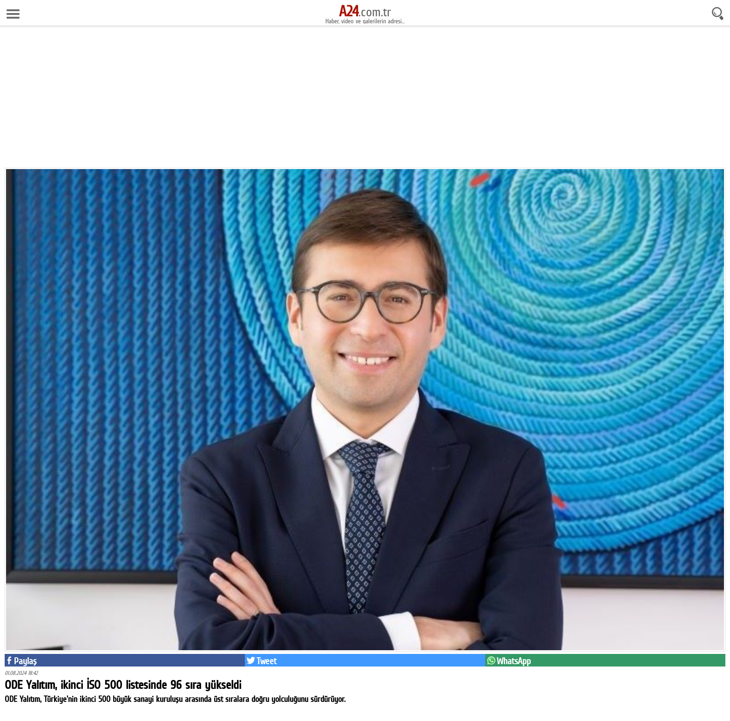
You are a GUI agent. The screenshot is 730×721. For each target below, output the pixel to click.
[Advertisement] (365, 98)
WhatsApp (514, 661)
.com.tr (365, 12)
